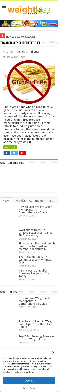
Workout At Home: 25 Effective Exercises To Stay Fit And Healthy (35, 232)
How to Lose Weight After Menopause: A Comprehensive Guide (35, 209)
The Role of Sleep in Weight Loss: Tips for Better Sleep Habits (36, 324)
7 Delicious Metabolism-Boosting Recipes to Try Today (34, 273)
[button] (53, 352)
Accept (29, 380)
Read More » (10, 147)
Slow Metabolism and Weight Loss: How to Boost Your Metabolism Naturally (37, 246)
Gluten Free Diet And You (21, 52)
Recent (7, 200)
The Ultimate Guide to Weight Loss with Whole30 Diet (35, 259)
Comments (36, 200)
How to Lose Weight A (18, 36)
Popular (20, 200)
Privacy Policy (29, 388)
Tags (50, 200)
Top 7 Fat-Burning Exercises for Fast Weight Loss (36, 338)
